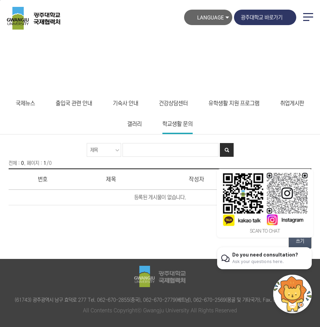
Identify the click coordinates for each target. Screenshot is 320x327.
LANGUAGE (210, 17)
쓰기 (300, 241)
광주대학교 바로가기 (261, 17)
